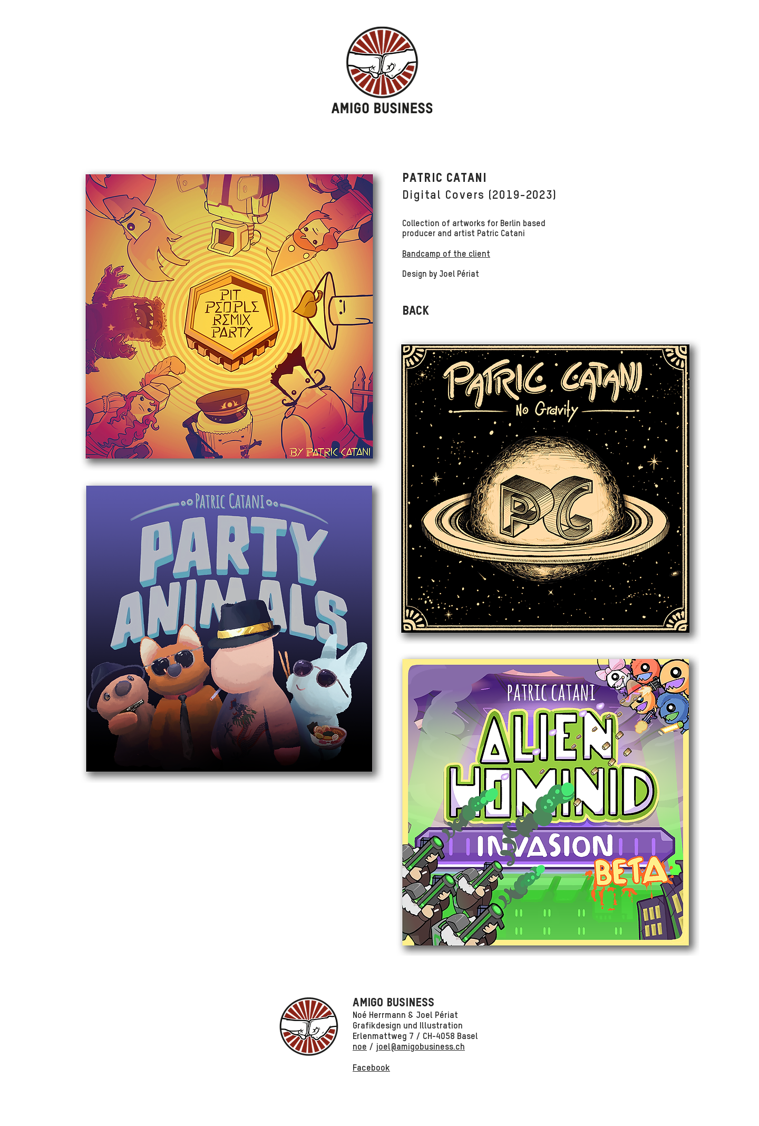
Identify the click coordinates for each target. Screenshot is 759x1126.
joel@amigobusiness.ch (420, 1047)
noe (360, 1047)
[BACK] (415, 311)
